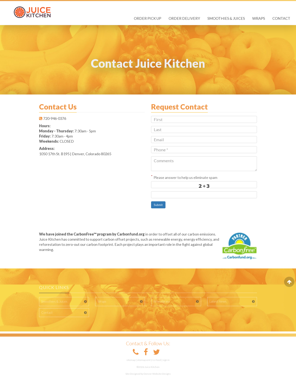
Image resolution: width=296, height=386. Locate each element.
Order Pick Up (147, 18)
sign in (166, 360)
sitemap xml (143, 360)
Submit (158, 204)
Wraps (258, 18)
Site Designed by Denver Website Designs (148, 373)
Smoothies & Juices (226, 18)
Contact (281, 18)
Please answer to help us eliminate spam (184, 177)
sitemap (130, 360)
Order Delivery (184, 18)
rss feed (156, 360)
